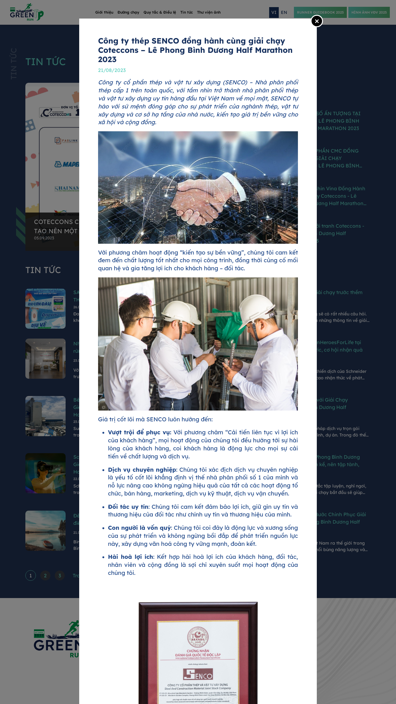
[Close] (317, 21)
